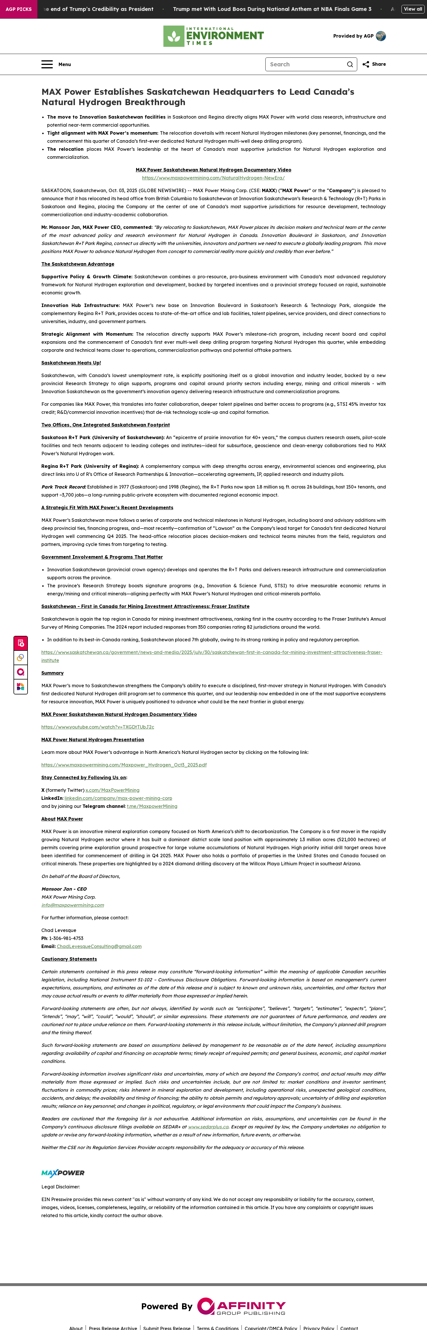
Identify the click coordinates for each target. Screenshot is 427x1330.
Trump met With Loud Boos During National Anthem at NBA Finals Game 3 (282, 9)
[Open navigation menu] (56, 64)
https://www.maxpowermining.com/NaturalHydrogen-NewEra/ (213, 178)
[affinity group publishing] (20, 672)
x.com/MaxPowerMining (113, 790)
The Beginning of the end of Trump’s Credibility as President (83, 9)
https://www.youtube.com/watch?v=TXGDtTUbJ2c (97, 727)
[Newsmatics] (20, 687)
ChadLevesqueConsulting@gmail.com (99, 946)
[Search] (304, 64)
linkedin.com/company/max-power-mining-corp (118, 798)
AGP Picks (19, 9)
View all (413, 9)
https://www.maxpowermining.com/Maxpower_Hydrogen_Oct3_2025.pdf (124, 765)
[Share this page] (374, 64)
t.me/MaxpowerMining (152, 806)
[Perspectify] (20, 658)
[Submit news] (20, 643)
